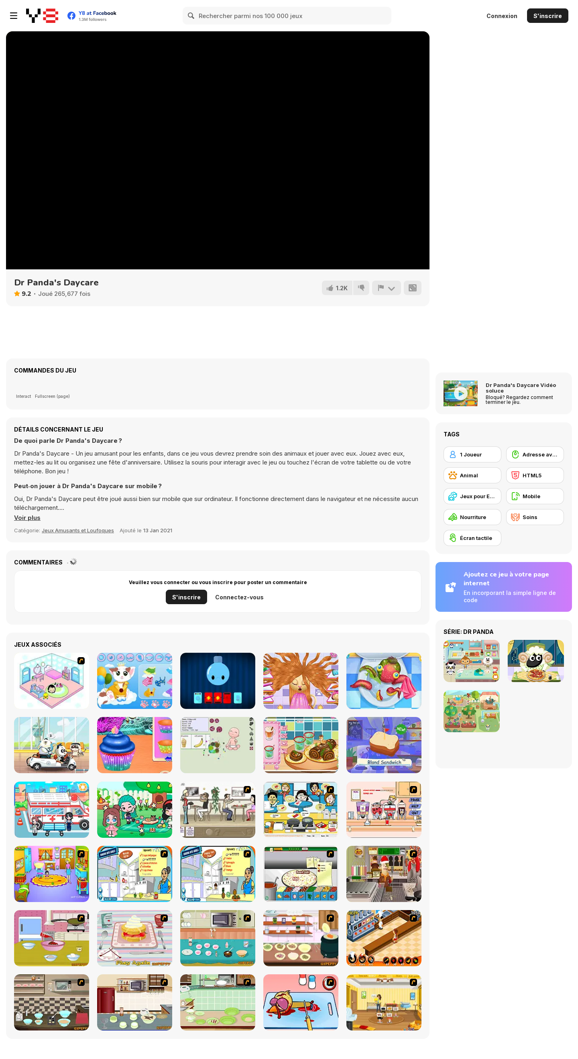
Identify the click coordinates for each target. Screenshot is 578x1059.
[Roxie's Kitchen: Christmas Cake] (300, 745)
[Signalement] (386, 288)
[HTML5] (535, 475)
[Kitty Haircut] (300, 681)
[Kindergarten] (51, 874)
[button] (27, 517)
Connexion (501, 15)
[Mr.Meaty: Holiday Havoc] (383, 874)
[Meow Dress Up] (134, 681)
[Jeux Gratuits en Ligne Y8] (42, 15)
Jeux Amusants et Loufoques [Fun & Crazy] (78, 530)
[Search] (191, 15)
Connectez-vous (239, 597)
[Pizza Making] (300, 874)
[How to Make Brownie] (217, 938)
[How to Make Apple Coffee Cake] (217, 1002)
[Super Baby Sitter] (383, 1002)
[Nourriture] (472, 517)
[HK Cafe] (300, 810)
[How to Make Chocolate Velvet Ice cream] (134, 1002)
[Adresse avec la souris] (535, 454)
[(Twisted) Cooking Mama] (300, 1002)
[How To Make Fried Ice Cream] (51, 938)
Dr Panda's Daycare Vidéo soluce (521, 388)
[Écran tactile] (472, 538)
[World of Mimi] (51, 681)
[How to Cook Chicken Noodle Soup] (300, 938)
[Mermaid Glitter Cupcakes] (134, 745)
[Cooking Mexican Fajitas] (134, 874)
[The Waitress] (217, 810)
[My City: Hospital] (51, 810)
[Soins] (535, 517)
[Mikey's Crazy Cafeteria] (383, 810)
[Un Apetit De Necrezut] (383, 938)
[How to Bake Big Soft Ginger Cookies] (51, 1002)
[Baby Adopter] (217, 745)
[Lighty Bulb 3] (217, 681)
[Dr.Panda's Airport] (51, 745)
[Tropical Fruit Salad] (217, 874)
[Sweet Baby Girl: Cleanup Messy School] (383, 681)
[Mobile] (535, 496)
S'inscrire (547, 15)
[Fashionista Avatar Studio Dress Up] (134, 810)
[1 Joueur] (472, 454)
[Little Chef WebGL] (383, 745)
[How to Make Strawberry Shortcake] (134, 938)
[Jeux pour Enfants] (472, 496)
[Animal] (472, 475)
